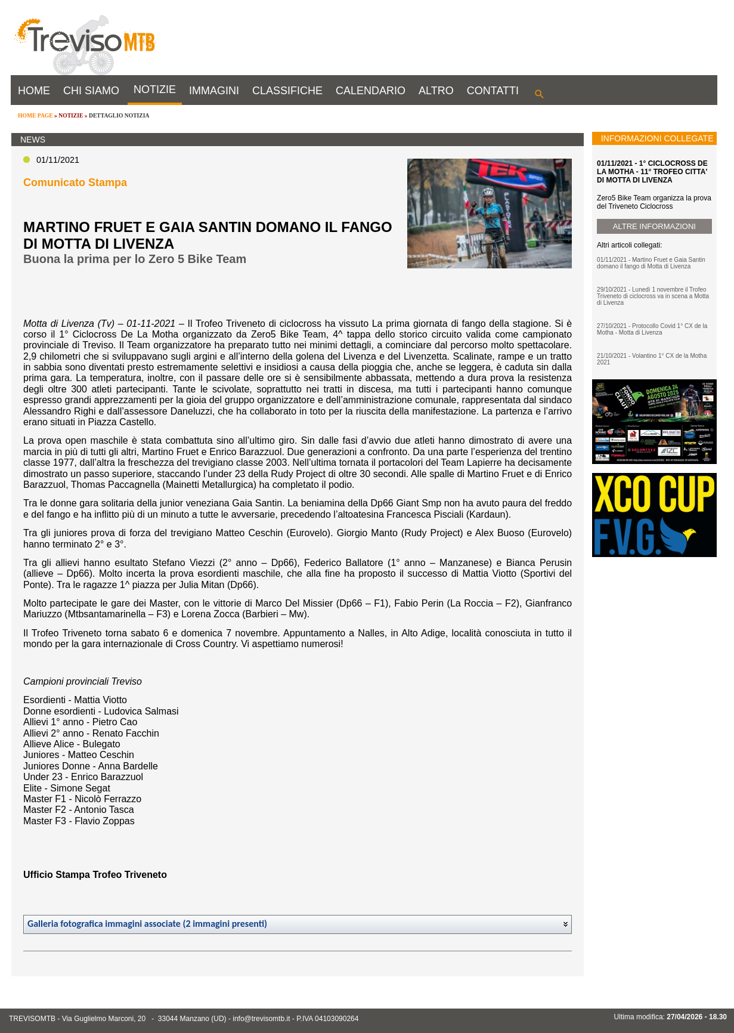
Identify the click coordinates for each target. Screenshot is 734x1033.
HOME (34, 91)
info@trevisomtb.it (261, 1019)
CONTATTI (493, 91)
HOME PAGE (35, 115)
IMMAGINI (214, 91)
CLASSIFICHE (287, 91)
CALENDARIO (370, 91)
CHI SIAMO (91, 91)
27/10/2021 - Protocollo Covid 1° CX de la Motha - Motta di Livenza (652, 329)
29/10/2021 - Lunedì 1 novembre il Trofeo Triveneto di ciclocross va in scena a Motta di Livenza (653, 296)
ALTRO (436, 91)
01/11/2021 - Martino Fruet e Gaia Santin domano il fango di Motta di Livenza (651, 263)
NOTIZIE (155, 89)
